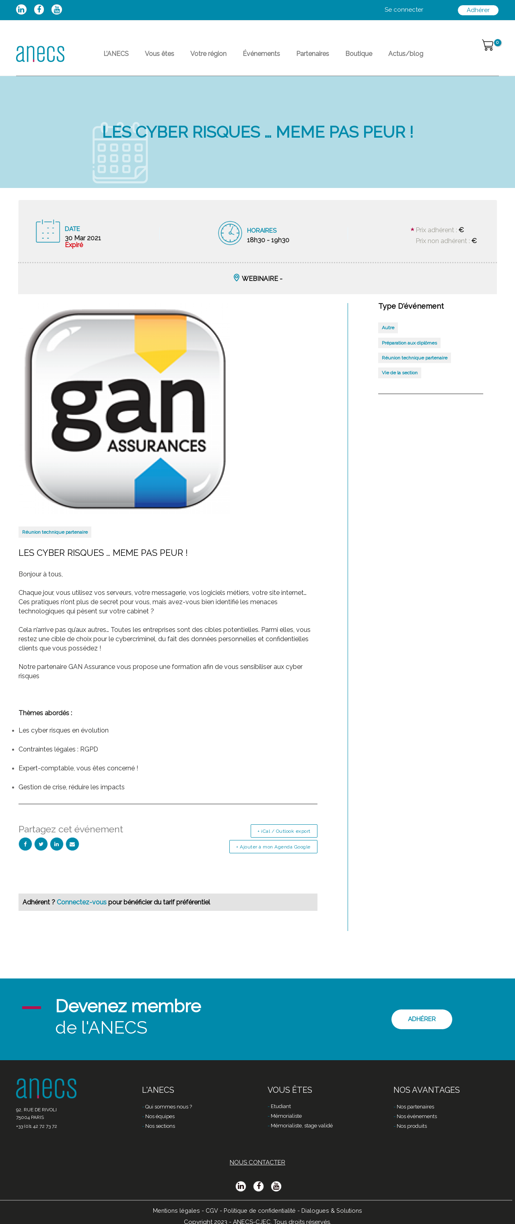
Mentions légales (173, 1210)
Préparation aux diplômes (409, 359)
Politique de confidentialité (259, 1210)
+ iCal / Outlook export (284, 847)
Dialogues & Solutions (334, 1210)
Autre (388, 344)
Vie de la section (400, 389)
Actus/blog (405, 62)
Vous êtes (159, 62)
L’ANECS (116, 62)
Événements (261, 62)
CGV (209, 1210)
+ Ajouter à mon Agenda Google (273, 863)
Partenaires (312, 62)
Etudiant (281, 1107)
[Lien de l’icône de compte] (404, 10)
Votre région (208, 62)
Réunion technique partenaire (55, 548)
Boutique (358, 62)
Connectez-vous (82, 918)
